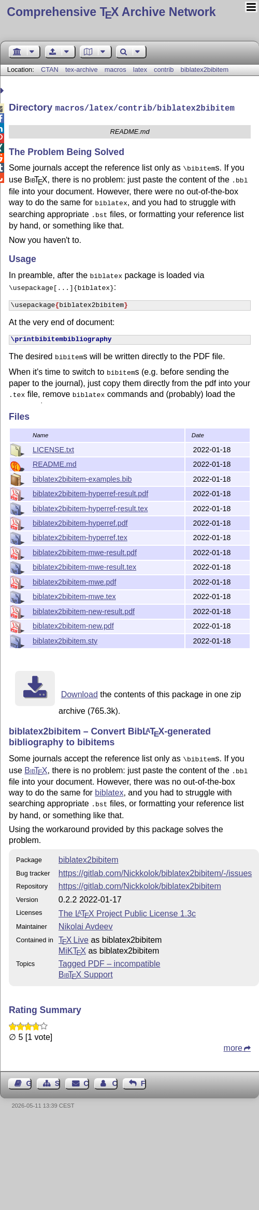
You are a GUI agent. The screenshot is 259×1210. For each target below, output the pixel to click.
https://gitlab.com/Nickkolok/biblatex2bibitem (140, 882)
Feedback (143, 1079)
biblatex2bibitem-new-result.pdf (84, 610)
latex (140, 69)
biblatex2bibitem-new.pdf (73, 625)
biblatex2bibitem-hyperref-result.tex (90, 507)
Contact (86, 1079)
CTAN (50, 69)
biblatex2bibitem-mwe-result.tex (84, 566)
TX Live (74, 935)
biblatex (109, 789)
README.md (55, 463)
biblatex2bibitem (204, 69)
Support (86, 970)
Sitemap (57, 1079)
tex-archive (81, 69)
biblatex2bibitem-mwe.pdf (74, 581)
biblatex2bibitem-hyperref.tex (80, 536)
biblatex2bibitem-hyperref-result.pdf (90, 492)
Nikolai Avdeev (86, 922)
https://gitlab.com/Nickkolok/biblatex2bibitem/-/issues (155, 869)
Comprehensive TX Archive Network (111, 12)
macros (115, 69)
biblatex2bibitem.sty (65, 640)
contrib (164, 69)
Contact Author (114, 1079)
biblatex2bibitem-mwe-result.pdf (85, 551)
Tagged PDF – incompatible (110, 959)
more (233, 1043)
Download (79, 693)
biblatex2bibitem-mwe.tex (74, 595)
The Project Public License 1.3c (127, 909)
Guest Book (29, 1079)
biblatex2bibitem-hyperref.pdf (80, 522)
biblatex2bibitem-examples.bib (82, 478)
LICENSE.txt (53, 449)
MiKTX (72, 946)
